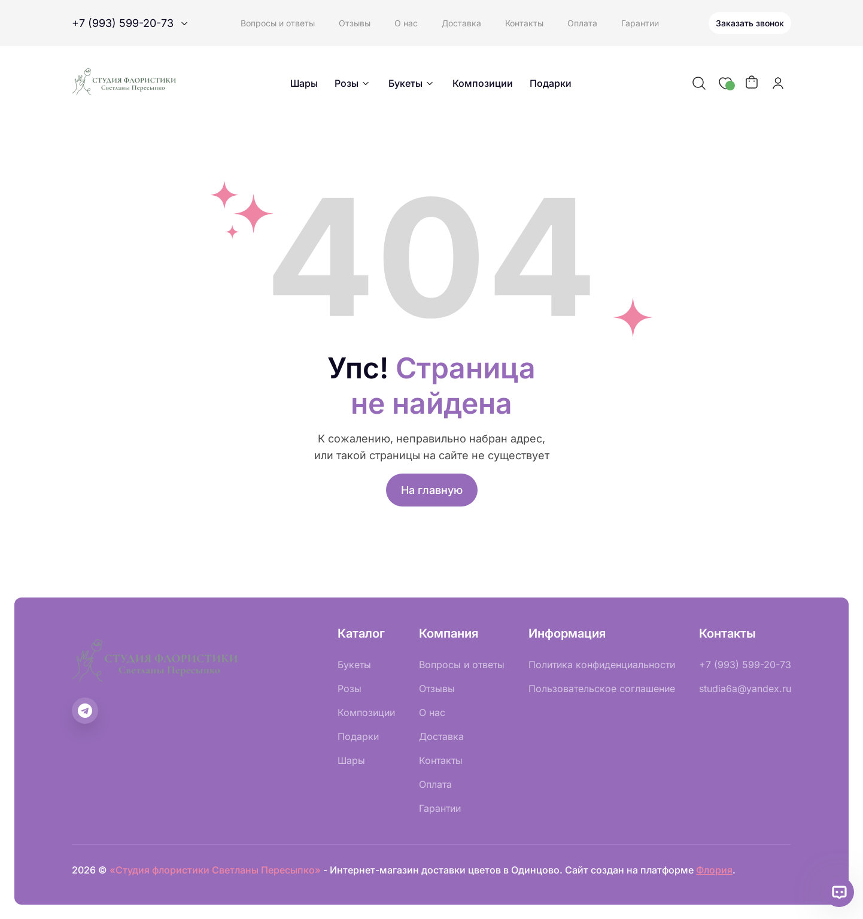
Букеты (412, 83)
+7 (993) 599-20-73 (745, 665)
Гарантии (640, 23)
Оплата (582, 23)
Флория (714, 870)
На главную (432, 490)
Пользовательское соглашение (601, 688)
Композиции (482, 83)
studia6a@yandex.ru (745, 688)
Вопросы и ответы (278, 23)
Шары (304, 83)
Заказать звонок (750, 23)
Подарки (551, 83)
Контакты (524, 23)
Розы (353, 83)
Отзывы (354, 23)
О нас (406, 23)
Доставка (461, 23)
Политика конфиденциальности (601, 665)
